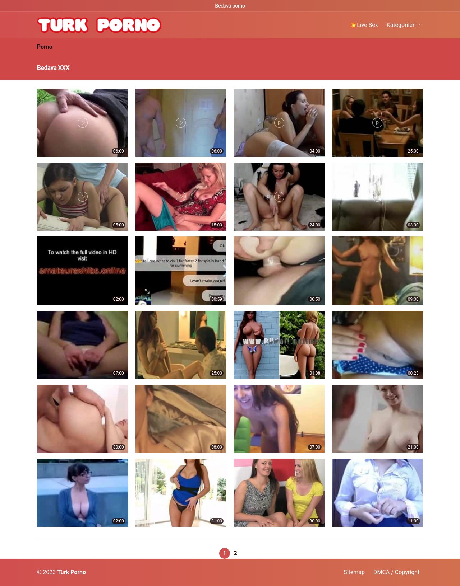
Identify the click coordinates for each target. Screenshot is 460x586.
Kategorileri (401, 25)
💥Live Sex (364, 25)
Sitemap (354, 572)
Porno (44, 46)
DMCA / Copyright (396, 572)
